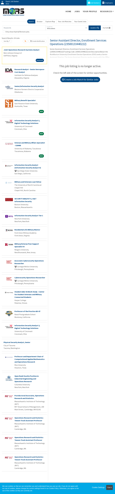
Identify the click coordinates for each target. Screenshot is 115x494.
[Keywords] (24, 27)
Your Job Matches (64, 21)
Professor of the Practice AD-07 (27, 311)
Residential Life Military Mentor (27, 230)
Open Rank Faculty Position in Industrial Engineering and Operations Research (26, 379)
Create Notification (37, 41)
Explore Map (50, 21)
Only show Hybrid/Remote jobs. (17, 32)
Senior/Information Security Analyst (29, 86)
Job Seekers (94, 2)
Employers (107, 2)
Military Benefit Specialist (25, 100)
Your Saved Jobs (80, 21)
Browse (39, 21)
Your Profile (90, 11)
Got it (109, 487)
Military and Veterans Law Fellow (27, 182)
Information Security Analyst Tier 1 (28, 215)
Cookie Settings (98, 487)
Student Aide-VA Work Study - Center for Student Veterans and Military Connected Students (29, 294)
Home (68, 11)
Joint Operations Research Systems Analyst (21, 50)
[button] (106, 27)
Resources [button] (106, 11)
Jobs (77, 11)
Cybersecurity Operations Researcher (29, 277)
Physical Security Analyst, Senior (17, 342)
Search (31, 21)
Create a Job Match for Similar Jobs (80, 79)
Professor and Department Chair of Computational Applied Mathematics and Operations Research (29, 359)
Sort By (6, 41)
